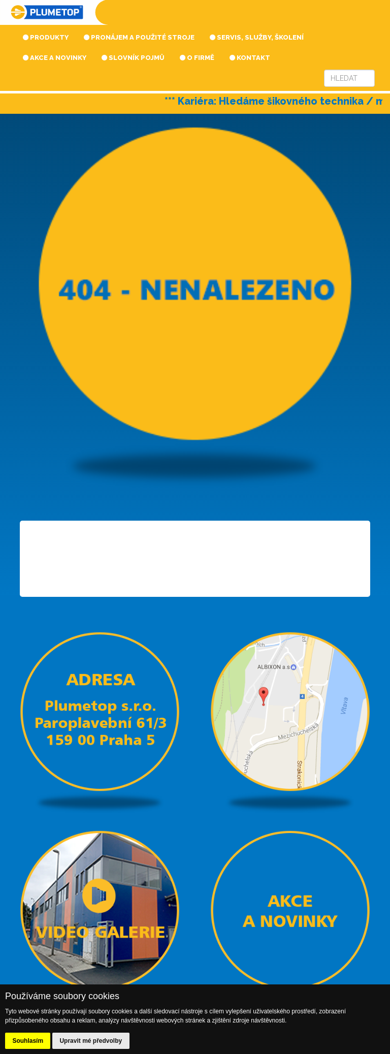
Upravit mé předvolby (90, 1040)
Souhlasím (27, 1040)
